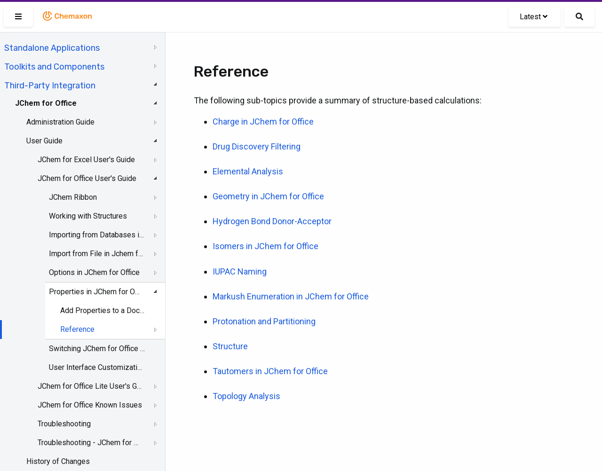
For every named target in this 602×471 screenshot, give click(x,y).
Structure (230, 346)
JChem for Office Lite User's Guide (90, 386)
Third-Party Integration (49, 85)
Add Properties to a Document (103, 310)
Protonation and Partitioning (264, 321)
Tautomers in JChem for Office (270, 371)
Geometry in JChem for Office (268, 196)
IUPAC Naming (240, 271)
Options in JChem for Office (94, 272)
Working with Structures (88, 216)
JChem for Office (46, 103)
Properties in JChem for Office (97, 291)
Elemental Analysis (248, 171)
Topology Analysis (246, 396)
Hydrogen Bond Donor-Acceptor (272, 221)
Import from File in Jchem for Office (97, 253)
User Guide (44, 140)
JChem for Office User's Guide (87, 178)
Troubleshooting (64, 423)
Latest (533, 16)
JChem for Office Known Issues (90, 404)
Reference (77, 329)
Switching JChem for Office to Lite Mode (97, 348)
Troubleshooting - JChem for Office (90, 442)
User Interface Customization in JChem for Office (97, 367)
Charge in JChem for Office (263, 121)
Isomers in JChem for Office (265, 246)
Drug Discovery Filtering (257, 146)
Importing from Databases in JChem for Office (97, 234)
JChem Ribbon (73, 197)
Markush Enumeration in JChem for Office (291, 296)
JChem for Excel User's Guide (86, 159)
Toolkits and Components (54, 67)
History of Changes (58, 461)
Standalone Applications (52, 48)
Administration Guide (60, 122)
